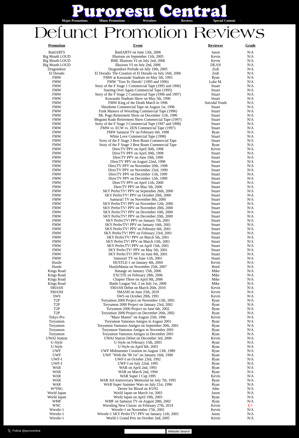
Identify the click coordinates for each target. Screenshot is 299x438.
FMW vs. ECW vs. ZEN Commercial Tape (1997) (137, 128)
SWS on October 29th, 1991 (138, 296)
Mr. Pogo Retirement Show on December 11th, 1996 (138, 115)
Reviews (186, 20)
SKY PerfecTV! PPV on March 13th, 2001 (138, 241)
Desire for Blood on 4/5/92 (138, 389)
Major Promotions (75, 20)
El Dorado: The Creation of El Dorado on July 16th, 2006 (138, 73)
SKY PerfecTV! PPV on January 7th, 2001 (138, 220)
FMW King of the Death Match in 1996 (137, 103)
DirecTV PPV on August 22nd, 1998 (137, 162)
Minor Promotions (112, 20)
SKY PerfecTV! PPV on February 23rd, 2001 (138, 233)
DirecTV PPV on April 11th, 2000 (137, 183)
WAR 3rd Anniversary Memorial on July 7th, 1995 (138, 380)
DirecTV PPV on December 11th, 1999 (138, 174)
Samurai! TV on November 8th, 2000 (138, 199)
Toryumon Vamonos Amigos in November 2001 (138, 330)
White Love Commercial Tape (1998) (138, 136)
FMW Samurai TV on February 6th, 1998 (138, 132)
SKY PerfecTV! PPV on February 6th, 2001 (138, 229)
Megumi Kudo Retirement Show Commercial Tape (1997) (138, 119)
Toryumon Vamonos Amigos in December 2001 (138, 334)
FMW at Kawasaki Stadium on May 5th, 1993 (137, 77)
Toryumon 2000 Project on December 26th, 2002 (137, 313)
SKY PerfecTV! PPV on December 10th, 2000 (138, 212)
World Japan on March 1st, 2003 (138, 393)
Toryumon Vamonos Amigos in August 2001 (138, 321)
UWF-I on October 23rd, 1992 (138, 359)
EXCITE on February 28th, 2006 (138, 275)
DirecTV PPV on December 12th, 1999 (137, 178)
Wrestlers (149, 20)
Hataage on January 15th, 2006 (138, 271)
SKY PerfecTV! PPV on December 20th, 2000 (138, 216)
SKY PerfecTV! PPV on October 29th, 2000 (138, 195)
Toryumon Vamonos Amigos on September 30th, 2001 (137, 326)
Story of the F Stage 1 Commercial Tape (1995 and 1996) (138, 86)
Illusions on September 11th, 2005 (138, 56)
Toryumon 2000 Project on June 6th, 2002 (138, 309)
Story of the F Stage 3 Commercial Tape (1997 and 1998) (138, 124)
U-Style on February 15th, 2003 (138, 342)
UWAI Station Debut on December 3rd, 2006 (138, 338)
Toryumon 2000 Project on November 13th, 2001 (138, 300)
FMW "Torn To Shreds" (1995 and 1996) (138, 82)
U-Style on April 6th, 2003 (138, 347)
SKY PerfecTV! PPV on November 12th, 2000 (138, 204)
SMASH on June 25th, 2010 (138, 292)
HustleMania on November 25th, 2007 (138, 267)
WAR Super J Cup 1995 (138, 376)
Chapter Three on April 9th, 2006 (138, 279)
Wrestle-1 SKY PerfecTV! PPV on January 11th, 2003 (137, 414)
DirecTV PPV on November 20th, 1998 (138, 166)
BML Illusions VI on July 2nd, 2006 (138, 61)
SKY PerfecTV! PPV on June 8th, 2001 (137, 254)
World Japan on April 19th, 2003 (138, 397)
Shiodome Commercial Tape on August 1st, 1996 (138, 107)
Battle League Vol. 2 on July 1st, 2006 (137, 283)
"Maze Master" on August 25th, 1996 (138, 317)
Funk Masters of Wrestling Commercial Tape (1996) (138, 111)
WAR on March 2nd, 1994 (138, 372)
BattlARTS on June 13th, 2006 (138, 52)
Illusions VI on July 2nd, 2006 (137, 65)
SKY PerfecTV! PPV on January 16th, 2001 (138, 225)
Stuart (215, 153)
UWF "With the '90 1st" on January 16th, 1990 (138, 355)
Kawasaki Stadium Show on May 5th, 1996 (138, 98)
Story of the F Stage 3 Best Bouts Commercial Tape (138, 140)
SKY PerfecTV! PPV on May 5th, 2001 (137, 250)
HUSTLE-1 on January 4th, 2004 (138, 262)
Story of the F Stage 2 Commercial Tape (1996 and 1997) (138, 94)
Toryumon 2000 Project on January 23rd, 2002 (138, 304)
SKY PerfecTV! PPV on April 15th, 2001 (138, 246)
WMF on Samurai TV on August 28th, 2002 (138, 401)
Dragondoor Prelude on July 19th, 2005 (137, 69)
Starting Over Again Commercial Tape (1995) (138, 90)
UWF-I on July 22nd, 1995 (138, 363)
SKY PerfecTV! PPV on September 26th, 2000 (138, 191)
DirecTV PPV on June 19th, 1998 (138, 157)
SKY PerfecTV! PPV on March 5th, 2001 (138, 237)
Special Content (224, 20)
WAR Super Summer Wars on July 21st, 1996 (138, 384)
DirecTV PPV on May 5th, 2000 (138, 187)
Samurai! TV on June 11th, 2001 (138, 258)
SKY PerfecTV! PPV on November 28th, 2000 (138, 208)
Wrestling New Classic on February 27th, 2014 (138, 405)
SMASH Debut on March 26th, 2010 (137, 288)
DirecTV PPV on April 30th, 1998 (138, 149)
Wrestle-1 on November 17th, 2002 (137, 410)
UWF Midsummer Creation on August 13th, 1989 (138, 351)
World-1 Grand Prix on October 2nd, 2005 (138, 418)
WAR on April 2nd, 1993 (138, 368)
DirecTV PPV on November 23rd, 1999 (138, 170)
